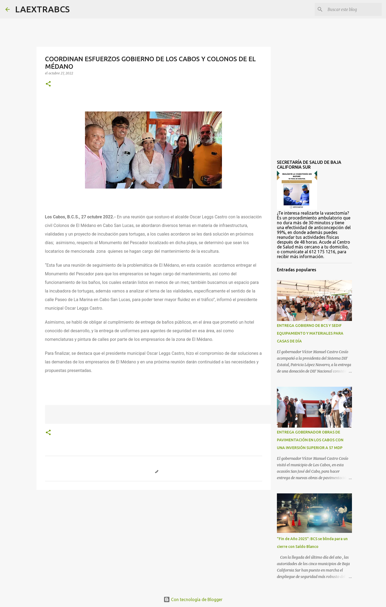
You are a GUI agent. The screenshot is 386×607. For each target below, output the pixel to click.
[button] (48, 84)
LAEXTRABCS (42, 9)
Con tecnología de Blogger (193, 599)
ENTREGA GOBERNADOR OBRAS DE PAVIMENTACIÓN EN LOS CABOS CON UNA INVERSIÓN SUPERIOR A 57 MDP (310, 440)
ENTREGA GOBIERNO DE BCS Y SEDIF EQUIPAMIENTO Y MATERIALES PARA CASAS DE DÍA (310, 333)
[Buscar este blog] (353, 9)
